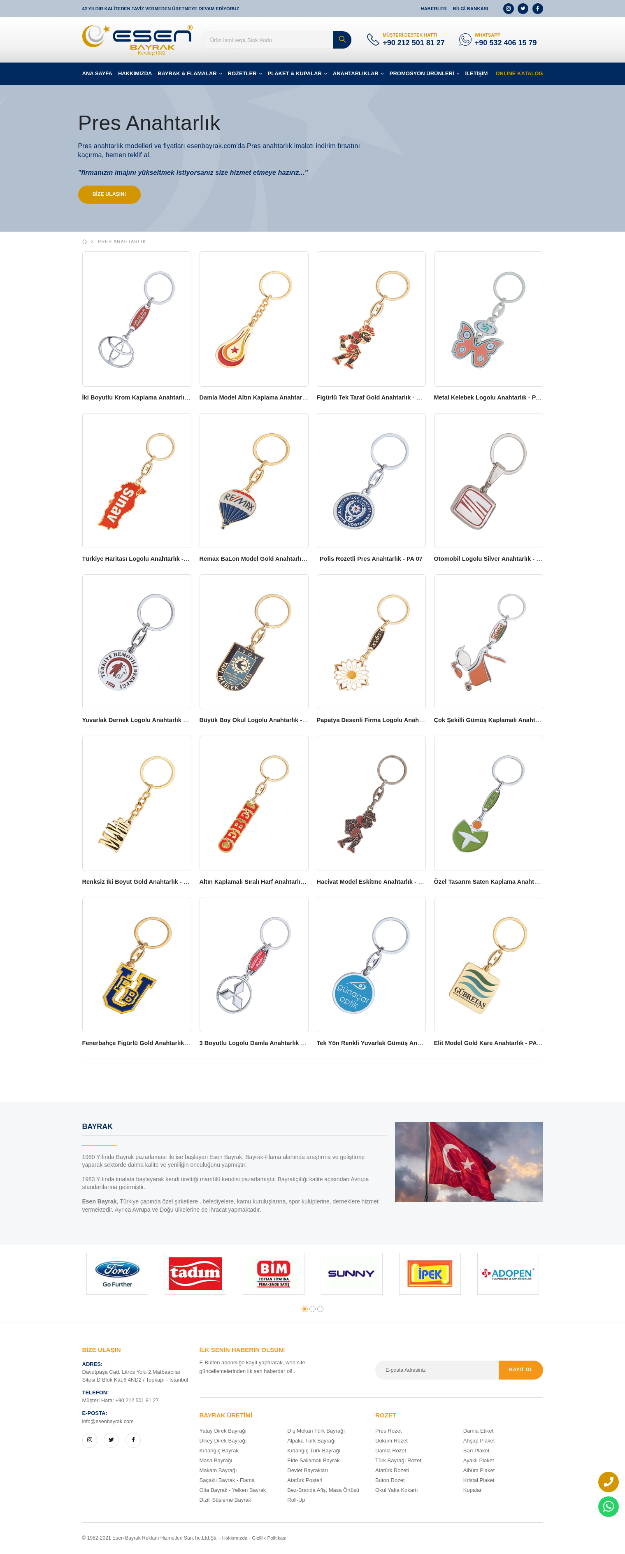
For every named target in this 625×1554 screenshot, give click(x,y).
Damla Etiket (478, 1432)
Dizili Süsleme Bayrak (225, 1501)
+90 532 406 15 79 (506, 43)
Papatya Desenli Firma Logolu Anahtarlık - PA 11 (388, 721)
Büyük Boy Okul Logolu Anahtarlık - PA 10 (262, 721)
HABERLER (433, 8)
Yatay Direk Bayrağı (223, 1432)
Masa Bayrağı (216, 1461)
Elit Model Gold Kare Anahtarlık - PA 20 (491, 1043)
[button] (305, 1310)
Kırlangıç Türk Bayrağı (313, 1451)
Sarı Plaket (476, 1451)
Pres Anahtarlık (122, 243)
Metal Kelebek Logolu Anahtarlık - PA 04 (493, 398)
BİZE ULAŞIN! (111, 195)
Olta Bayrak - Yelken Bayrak (233, 1491)
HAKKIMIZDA (135, 73)
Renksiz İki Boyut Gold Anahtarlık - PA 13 (143, 882)
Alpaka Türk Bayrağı (311, 1441)
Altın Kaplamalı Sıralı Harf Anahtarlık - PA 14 (265, 882)
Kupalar (472, 1491)
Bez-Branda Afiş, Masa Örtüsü (323, 1491)
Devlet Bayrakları (307, 1471)
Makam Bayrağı (218, 1471)
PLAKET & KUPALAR (295, 73)
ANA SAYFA (97, 73)
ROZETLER (242, 73)
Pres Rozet (388, 1432)
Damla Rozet (390, 1451)
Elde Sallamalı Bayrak (313, 1461)
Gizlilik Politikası (271, 1539)
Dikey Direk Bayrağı (223, 1441)
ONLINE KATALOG (519, 73)
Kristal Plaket (479, 1481)
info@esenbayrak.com (109, 1422)
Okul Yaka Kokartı (396, 1491)
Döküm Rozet (391, 1441)
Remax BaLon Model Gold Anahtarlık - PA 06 (265, 559)
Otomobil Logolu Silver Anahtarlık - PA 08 (495, 559)
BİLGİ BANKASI (470, 8)
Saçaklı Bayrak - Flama (227, 1481)
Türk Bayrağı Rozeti (399, 1461)
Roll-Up (296, 1501)
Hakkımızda (235, 1539)
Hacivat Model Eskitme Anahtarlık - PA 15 (378, 882)
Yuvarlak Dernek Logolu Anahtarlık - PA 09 (144, 721)
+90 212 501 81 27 (414, 43)
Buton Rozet (390, 1481)
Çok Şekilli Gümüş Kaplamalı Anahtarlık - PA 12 (504, 721)
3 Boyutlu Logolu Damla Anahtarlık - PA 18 (262, 1043)
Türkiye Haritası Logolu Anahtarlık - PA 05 (144, 559)
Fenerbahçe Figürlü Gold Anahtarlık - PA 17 (146, 1043)
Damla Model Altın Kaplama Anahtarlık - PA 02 (267, 398)
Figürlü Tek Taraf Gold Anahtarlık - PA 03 (377, 398)
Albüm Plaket (479, 1471)
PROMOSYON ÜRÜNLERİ (422, 73)
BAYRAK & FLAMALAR (187, 73)
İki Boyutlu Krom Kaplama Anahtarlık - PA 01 (148, 398)
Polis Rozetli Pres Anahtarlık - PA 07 (371, 559)
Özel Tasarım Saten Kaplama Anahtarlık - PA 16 (503, 882)
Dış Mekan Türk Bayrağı (316, 1432)
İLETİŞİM (476, 73)
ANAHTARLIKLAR (356, 73)
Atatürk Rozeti (392, 1471)
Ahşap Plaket (479, 1441)
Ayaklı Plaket (478, 1461)
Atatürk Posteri (304, 1481)
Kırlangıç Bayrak (219, 1451)
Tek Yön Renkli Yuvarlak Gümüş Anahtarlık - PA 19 (391, 1043)
